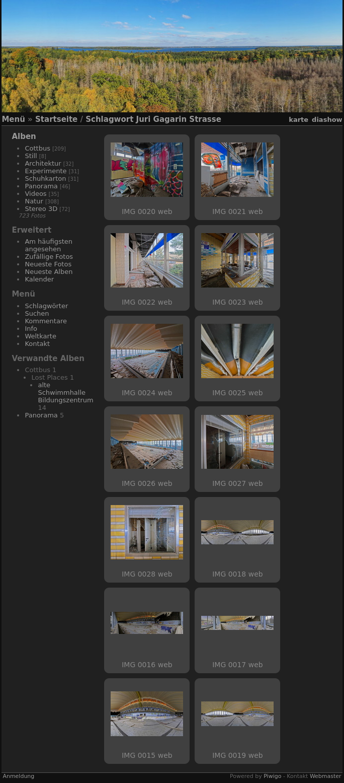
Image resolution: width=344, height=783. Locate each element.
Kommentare (46, 321)
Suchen (37, 313)
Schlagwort (109, 119)
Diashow (327, 119)
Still (31, 156)
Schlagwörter (46, 306)
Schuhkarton (45, 178)
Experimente (45, 171)
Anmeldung (18, 776)
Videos (35, 193)
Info (31, 328)
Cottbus (37, 148)
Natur (34, 201)
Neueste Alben (48, 271)
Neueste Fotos (48, 264)
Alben (24, 136)
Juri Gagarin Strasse (178, 119)
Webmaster (325, 776)
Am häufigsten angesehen (48, 245)
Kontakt (37, 343)
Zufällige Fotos (49, 256)
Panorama (41, 186)
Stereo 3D (41, 208)
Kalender (39, 279)
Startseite (56, 119)
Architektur (43, 163)
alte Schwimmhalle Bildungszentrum (65, 392)
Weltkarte (40, 336)
